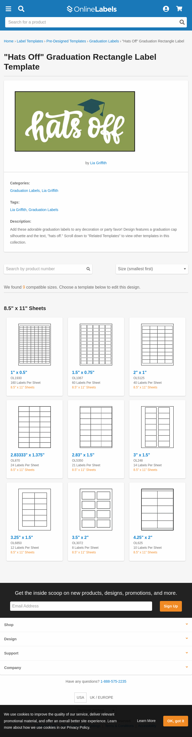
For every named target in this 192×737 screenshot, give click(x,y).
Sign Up (171, 606)
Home (8, 41)
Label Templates (30, 41)
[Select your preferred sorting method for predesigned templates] (152, 269)
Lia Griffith (98, 163)
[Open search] (182, 22)
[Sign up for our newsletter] (81, 606)
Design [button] (10, 639)
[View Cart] (179, 9)
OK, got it (175, 721)
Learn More (146, 721)
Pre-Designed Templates (66, 41)
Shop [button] (8, 625)
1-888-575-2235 (113, 681)
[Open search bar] (21, 9)
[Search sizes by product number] (48, 269)
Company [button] (12, 668)
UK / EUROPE (101, 697)
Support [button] (11, 653)
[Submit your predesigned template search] (88, 269)
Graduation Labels (104, 41)
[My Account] (165, 9)
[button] (8, 9)
